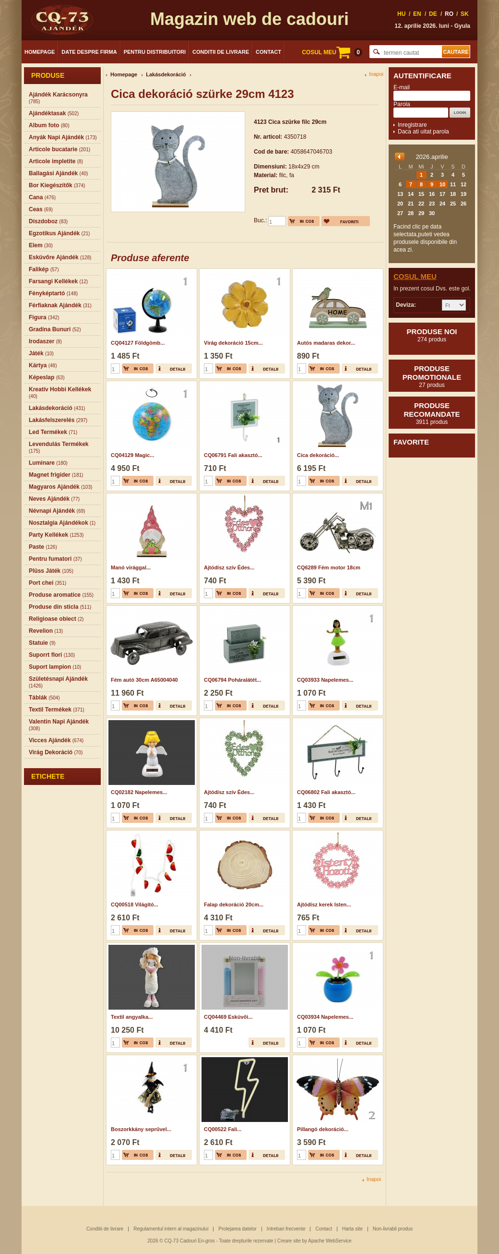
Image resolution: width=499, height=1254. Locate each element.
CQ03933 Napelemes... (325, 680)
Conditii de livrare (220, 52)
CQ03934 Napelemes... (325, 1017)
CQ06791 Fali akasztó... (233, 455)
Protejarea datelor (237, 1228)
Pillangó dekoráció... (322, 1129)
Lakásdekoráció (166, 74)
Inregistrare (412, 124)
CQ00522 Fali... (222, 1129)
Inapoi (376, 74)
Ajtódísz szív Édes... (229, 567)
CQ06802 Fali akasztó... (326, 792)
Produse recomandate (432, 413)
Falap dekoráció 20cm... (233, 904)
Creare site (289, 1240)
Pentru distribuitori (155, 52)
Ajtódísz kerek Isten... (324, 904)
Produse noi (432, 335)
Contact (268, 52)
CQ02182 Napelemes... (139, 792)
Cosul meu (415, 276)
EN (417, 14)
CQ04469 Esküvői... (228, 1017)
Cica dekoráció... (318, 455)
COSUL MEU (332, 52)
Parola (401, 104)
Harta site (352, 1228)
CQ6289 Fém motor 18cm (328, 567)
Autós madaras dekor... (326, 343)
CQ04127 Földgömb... (138, 343)
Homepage (39, 52)
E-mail (401, 87)
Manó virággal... (131, 567)
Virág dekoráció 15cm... (233, 343)
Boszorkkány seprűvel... (141, 1129)
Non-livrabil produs (393, 1228)
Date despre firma (89, 52)
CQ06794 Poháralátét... (232, 680)
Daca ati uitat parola (423, 131)
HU (401, 14)
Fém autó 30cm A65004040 (144, 680)
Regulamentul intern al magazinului (170, 1228)
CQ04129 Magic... (132, 455)
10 (442, 184)
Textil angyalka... (132, 1017)
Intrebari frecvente (286, 1228)
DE (433, 14)
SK (465, 14)
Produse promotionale (432, 376)
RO (449, 14)
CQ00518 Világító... (134, 904)
